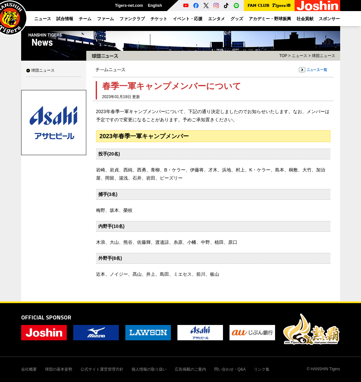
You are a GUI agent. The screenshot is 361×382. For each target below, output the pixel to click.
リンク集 (262, 369)
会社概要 (29, 369)
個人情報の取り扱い (149, 369)
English (155, 5)
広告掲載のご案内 (190, 369)
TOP (283, 55)
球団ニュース (43, 70)
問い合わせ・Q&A (230, 369)
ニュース (299, 55)
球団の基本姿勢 (58, 369)
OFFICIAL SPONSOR (46, 317)
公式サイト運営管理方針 (101, 369)
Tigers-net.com (129, 5)
